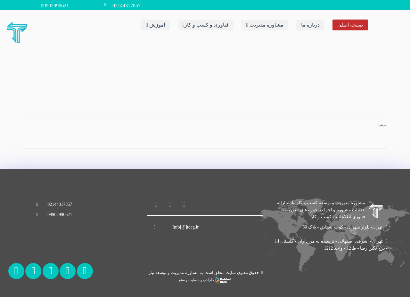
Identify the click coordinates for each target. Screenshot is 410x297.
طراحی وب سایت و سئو (205, 280)
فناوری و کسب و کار (206, 25)
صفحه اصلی (350, 25)
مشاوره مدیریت (264, 25)
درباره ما (310, 25)
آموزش (155, 25)
